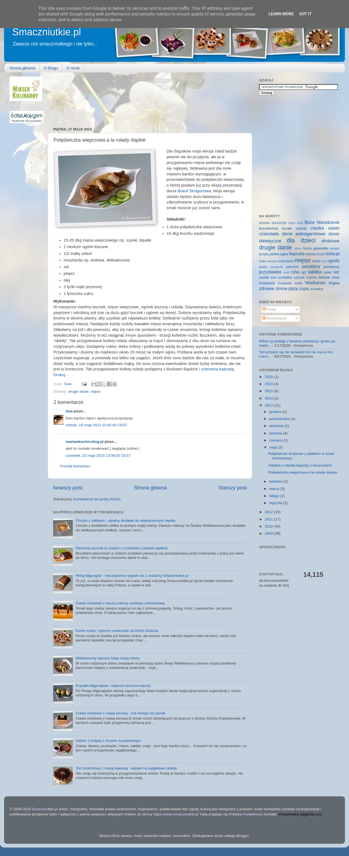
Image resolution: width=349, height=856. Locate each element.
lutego (274, 496)
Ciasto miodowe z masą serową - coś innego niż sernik (120, 713)
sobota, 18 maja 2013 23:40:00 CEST (96, 425)
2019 (269, 384)
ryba (295, 271)
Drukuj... (60, 375)
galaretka (321, 248)
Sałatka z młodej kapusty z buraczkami (300, 465)
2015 (269, 391)
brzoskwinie (268, 228)
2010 (269, 526)
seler (328, 272)
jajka (284, 254)
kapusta (297, 253)
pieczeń (292, 267)
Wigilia (334, 283)
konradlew (181, 836)
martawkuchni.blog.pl (85, 442)
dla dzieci (301, 240)
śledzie (324, 277)
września (277, 426)
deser (334, 233)
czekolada (269, 233)
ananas (264, 223)
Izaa (69, 411)
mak (262, 261)
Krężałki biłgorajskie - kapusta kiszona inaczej (113, 686)
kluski (321, 254)
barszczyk (279, 223)
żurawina (316, 289)
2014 (269, 398)
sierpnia (276, 433)
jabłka (274, 254)
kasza (310, 254)
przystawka (270, 271)
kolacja (332, 253)
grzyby (264, 254)
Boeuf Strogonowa (194, 191)
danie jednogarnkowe (304, 233)
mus (323, 261)
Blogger (242, 836)
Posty (269, 309)
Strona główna (22, 68)
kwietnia (276, 481)
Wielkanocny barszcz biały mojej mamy (108, 658)
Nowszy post (67, 488)
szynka (311, 277)
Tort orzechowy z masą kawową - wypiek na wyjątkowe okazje (126, 768)
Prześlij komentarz (75, 466)
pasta (263, 267)
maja (273, 447)
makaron (272, 261)
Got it (305, 13)
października (280, 419)
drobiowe (330, 240)
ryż (303, 272)
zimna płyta (286, 288)
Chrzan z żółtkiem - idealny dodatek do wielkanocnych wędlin (125, 521)
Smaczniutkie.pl (46, 32)
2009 (269, 533)
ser (336, 271)
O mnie (73, 68)
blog (300, 222)
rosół (286, 272)
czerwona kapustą (217, 369)
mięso (96, 391)
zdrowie (266, 288)
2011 (269, 519)
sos (273, 277)
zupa (304, 288)
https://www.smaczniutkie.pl (175, 814)
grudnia (275, 412)
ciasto (333, 228)
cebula (301, 228)
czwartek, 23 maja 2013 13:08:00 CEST (98, 455)
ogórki (333, 260)
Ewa (68, 384)
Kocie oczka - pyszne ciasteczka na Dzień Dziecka (117, 631)
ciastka (317, 228)
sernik (264, 277)
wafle (298, 283)
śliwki (335, 277)
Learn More (281, 13)
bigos (292, 222)
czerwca (276, 440)
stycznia (276, 503)
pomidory (311, 266)
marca (274, 489)
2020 (269, 377)
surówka (285, 277)
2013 (269, 405)
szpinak (299, 277)
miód (316, 261)
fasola (307, 248)
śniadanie (267, 283)
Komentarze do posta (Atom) (97, 499)
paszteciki (276, 267)
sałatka (315, 271)
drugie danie (78, 391)
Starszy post (232, 488)
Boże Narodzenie (322, 222)
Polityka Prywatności (246, 814)
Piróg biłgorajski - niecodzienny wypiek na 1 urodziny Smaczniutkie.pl (132, 576)
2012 (269, 512)
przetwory (331, 267)
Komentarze (274, 318)
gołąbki (334, 248)
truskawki (285, 283)
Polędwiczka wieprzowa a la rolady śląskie (303, 472)
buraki (287, 228)
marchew (286, 261)
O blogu (51, 68)
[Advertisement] (77, 97)
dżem (297, 248)
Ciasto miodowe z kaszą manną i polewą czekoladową (120, 603)
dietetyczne (270, 240)
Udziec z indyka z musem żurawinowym (108, 741)
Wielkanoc (315, 282)
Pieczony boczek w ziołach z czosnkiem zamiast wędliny (122, 548)
